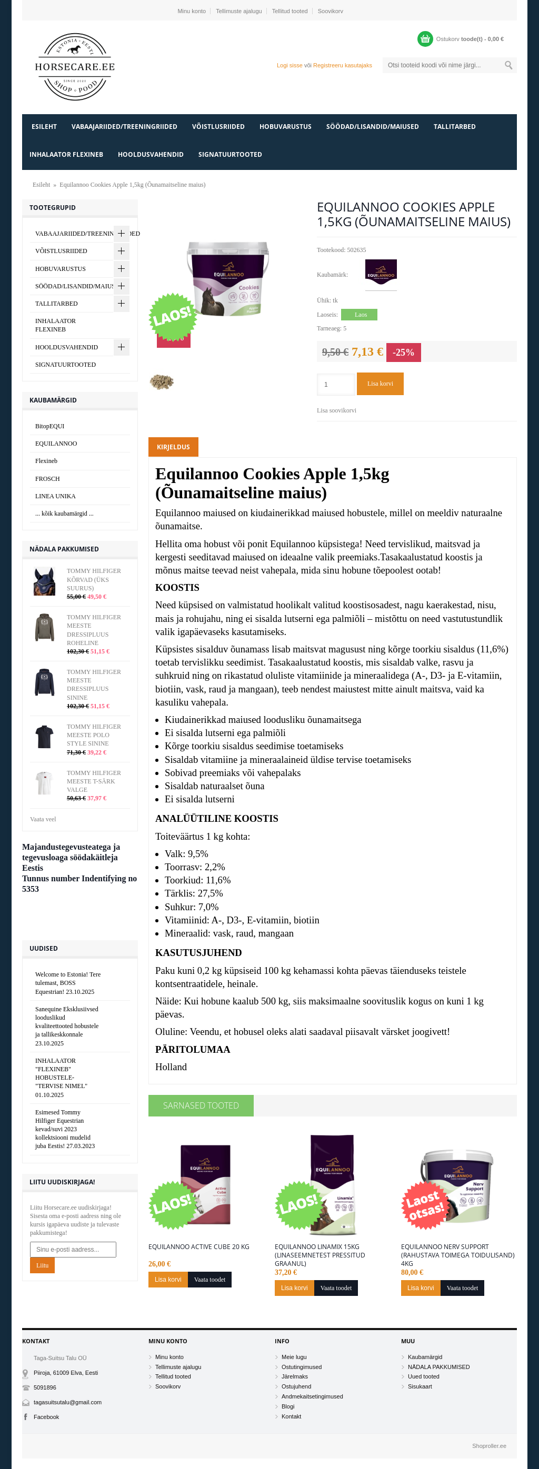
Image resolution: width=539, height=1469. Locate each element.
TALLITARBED (455, 126)
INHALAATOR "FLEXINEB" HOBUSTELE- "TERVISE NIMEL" (61, 1078)
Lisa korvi (380, 383)
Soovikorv (330, 11)
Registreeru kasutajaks (342, 65)
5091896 (45, 1387)
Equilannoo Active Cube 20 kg (198, 1247)
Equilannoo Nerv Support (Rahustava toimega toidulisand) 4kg (458, 1255)
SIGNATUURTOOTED (230, 154)
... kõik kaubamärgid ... (64, 513)
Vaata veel (43, 819)
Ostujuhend (296, 1386)
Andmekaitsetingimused (312, 1396)
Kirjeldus (173, 446)
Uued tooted (424, 1376)
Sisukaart (420, 1386)
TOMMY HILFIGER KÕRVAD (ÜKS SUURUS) (94, 579)
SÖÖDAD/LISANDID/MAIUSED (372, 126)
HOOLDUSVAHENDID (151, 154)
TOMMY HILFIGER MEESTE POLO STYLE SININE (94, 735)
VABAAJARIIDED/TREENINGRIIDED (124, 126)
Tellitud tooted (290, 11)
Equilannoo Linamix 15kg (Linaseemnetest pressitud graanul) (320, 1255)
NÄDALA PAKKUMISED (439, 1367)
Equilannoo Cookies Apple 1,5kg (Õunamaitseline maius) (132, 184)
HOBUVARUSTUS (285, 126)
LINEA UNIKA (55, 496)
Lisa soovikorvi (336, 410)
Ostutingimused (302, 1367)
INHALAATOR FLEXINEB (66, 154)
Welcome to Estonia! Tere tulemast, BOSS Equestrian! (68, 983)
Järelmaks (295, 1376)
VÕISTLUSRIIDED (218, 126)
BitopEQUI (49, 426)
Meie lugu (294, 1357)
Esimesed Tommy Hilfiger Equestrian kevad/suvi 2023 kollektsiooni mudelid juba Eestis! (65, 1129)
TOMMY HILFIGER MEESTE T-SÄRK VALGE (94, 781)
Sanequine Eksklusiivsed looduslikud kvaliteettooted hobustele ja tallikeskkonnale (66, 1026)
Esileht (44, 126)
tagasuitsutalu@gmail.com (68, 1402)
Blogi (288, 1406)
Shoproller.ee (489, 1446)
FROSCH (47, 478)
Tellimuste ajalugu (239, 11)
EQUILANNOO (56, 443)
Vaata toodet (210, 1279)
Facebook (46, 1417)
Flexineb (46, 461)
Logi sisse (290, 65)
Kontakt (291, 1416)
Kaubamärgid (425, 1357)
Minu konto (191, 11)
